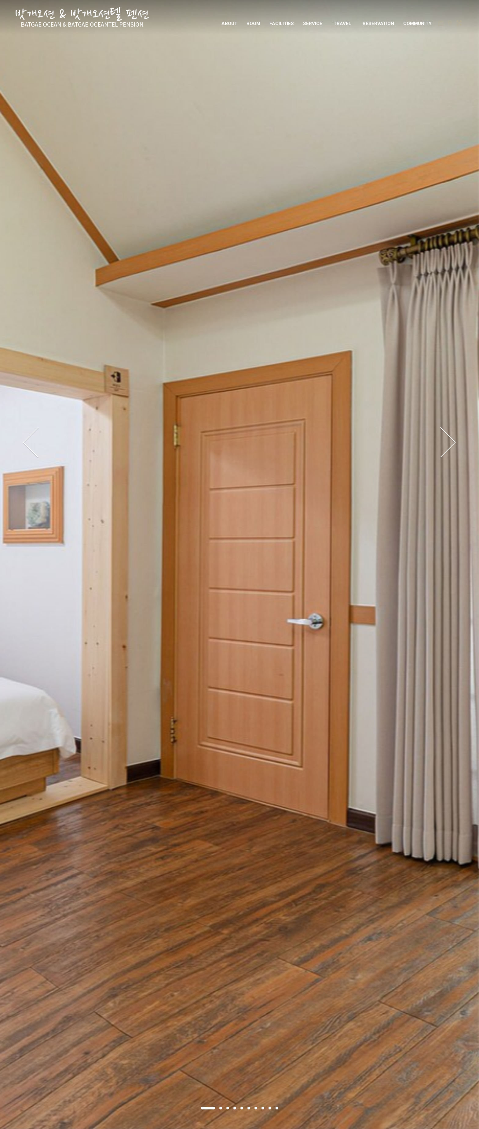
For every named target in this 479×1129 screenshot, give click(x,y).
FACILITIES (281, 23)
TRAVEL (342, 23)
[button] (208, 1108)
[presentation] (31, 443)
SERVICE (312, 23)
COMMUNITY (417, 23)
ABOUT (229, 23)
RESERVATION (378, 23)
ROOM (253, 23)
